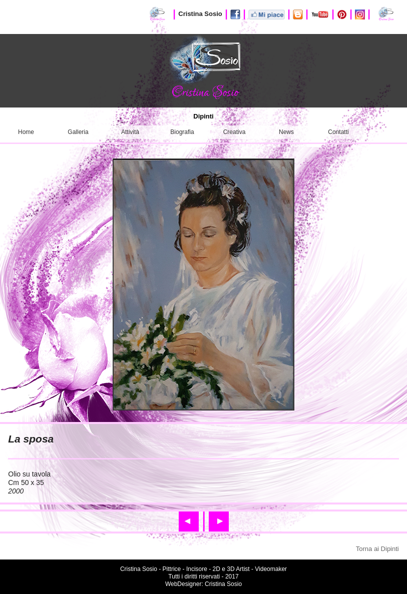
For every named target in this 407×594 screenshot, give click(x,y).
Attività (130, 132)
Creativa (234, 132)
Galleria (78, 132)
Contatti (338, 132)
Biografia (182, 132)
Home (26, 132)
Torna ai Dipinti (377, 548)
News (286, 132)
